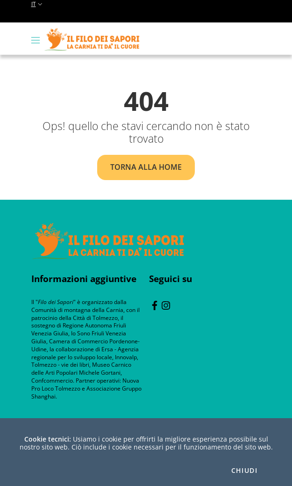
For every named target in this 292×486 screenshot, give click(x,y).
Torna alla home (146, 167)
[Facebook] (154, 304)
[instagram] (165, 304)
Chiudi (244, 470)
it (37, 4)
